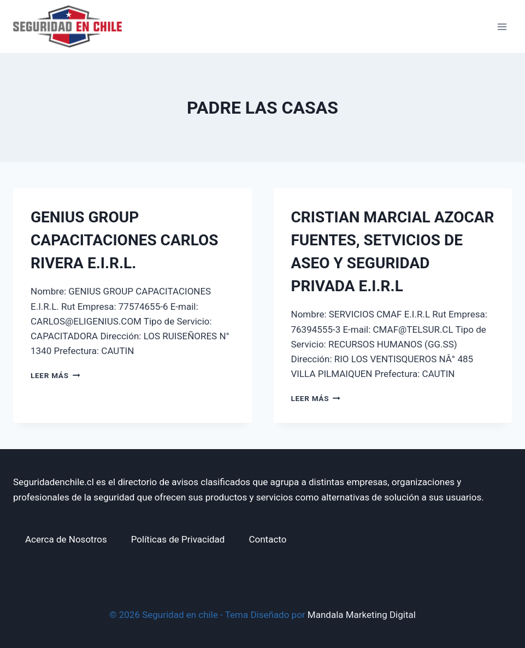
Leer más (55, 375)
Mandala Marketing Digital (362, 614)
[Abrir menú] (502, 26)
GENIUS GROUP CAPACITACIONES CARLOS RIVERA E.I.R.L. (124, 240)
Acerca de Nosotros (66, 539)
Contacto (267, 539)
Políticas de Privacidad (178, 539)
